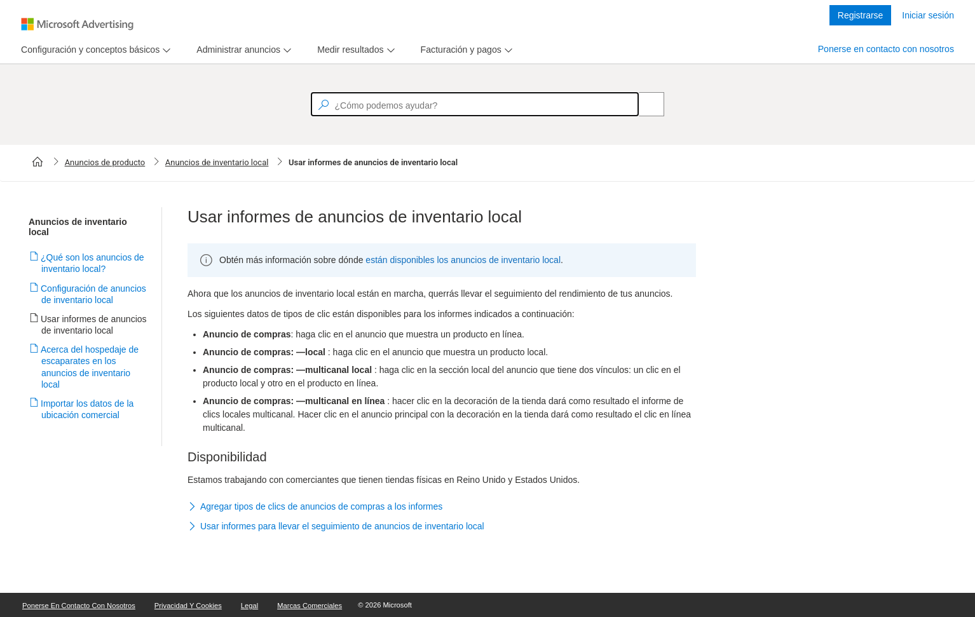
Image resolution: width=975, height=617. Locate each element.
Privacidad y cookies (188, 605)
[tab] (87, 50)
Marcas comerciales (309, 605)
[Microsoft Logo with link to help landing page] (77, 24)
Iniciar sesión (928, 15)
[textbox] (474, 104)
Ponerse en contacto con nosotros (886, 49)
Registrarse (860, 15)
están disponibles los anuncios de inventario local (463, 260)
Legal (249, 605)
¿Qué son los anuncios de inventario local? (92, 263)
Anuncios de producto (105, 162)
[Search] (644, 104)
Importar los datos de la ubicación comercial (87, 409)
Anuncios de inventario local (217, 162)
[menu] (94, 50)
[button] (442, 507)
